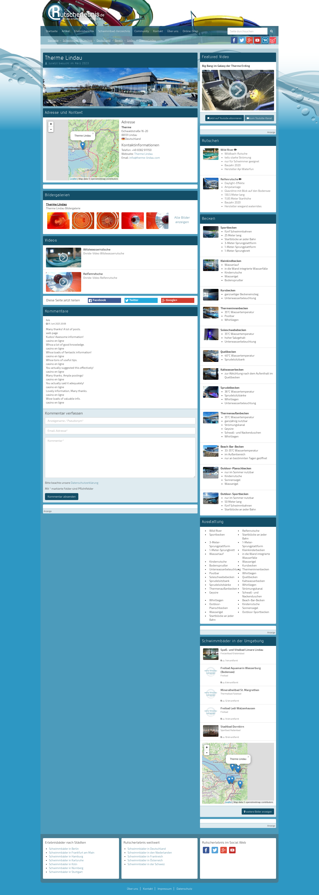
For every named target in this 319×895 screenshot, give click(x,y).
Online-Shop (190, 31)
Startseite (52, 31)
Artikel (66, 31)
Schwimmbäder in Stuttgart (66, 871)
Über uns (172, 31)
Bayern (119, 40)
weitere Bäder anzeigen (258, 811)
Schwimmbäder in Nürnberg (66, 868)
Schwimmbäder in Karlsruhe (66, 860)
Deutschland (103, 40)
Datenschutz (184, 888)
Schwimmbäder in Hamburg (66, 856)
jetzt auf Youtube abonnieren (225, 118)
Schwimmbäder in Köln (63, 864)
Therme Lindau (147, 40)
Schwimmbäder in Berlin (64, 848)
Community (141, 31)
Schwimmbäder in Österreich (145, 860)
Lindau (131, 40)
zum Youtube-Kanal (259, 118)
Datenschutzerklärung (84, 482)
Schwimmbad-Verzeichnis (114, 31)
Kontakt (158, 31)
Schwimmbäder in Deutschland (147, 848)
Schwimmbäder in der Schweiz (146, 864)
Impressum (165, 888)
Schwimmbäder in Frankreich (145, 856)
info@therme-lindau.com (144, 157)
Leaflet (73, 179)
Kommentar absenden (62, 496)
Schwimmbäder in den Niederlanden (150, 852)
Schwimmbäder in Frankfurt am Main (71, 852)
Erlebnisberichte (84, 31)
